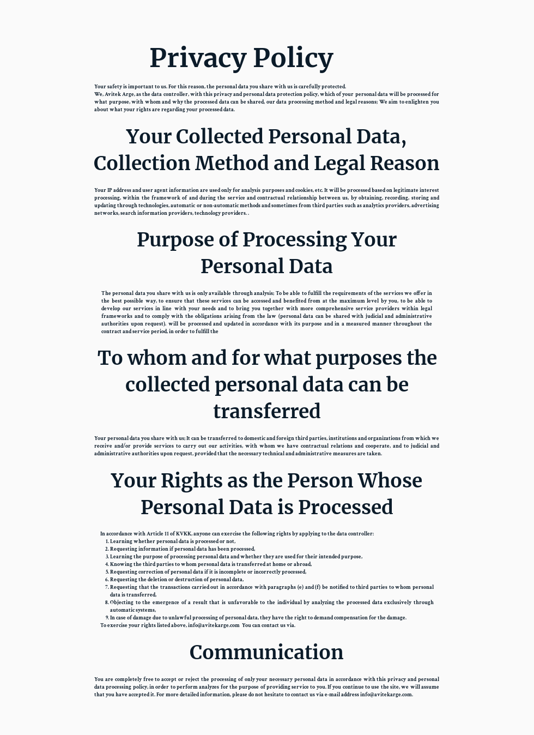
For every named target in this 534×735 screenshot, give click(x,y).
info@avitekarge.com (214, 625)
